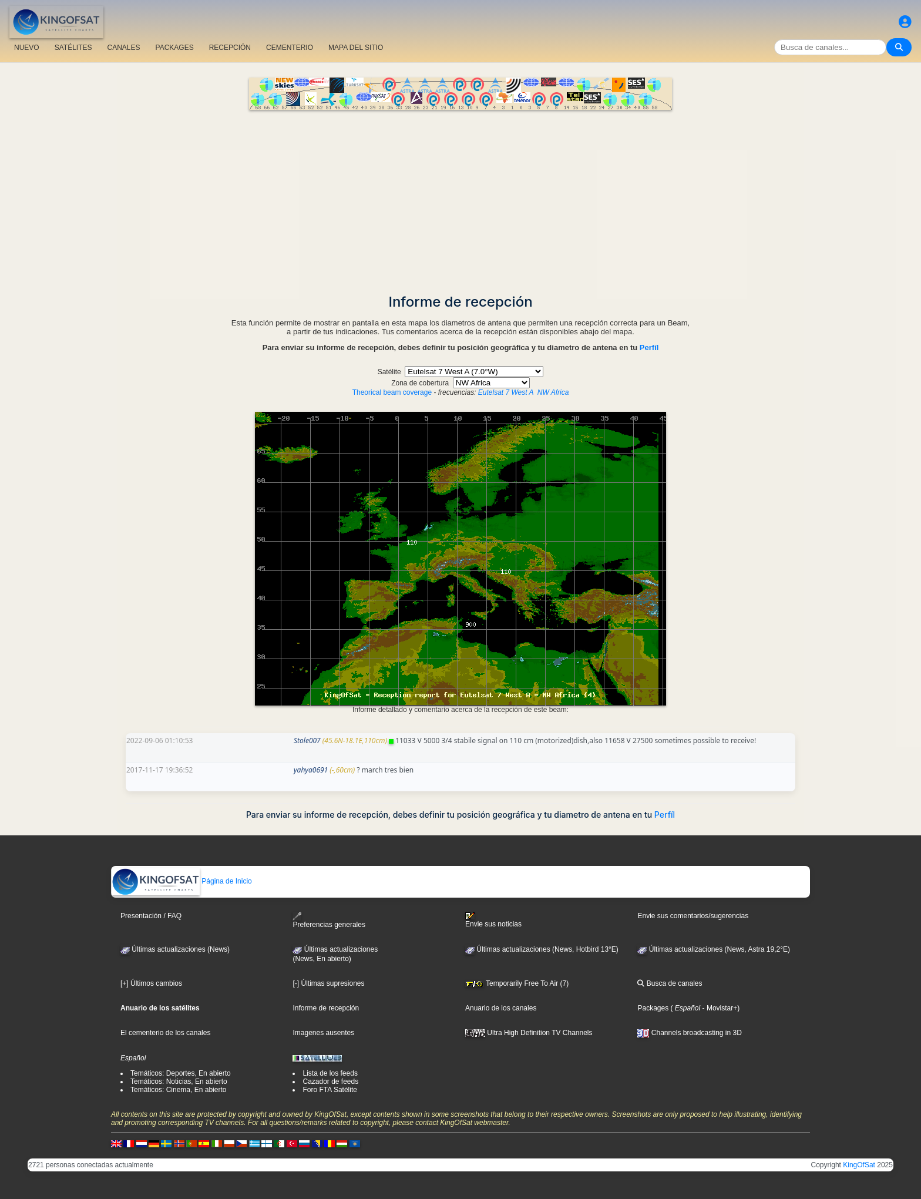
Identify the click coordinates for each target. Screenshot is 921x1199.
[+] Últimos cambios (151, 983)
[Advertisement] (460, 198)
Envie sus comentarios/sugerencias (692, 916)
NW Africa (553, 392)
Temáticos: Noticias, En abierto (178, 1081)
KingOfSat (859, 1165)
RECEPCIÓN (230, 47)
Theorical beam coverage (392, 392)
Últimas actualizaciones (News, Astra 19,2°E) (713, 949)
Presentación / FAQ (150, 916)
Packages (652, 1008)
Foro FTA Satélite (329, 1090)
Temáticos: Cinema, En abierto (178, 1090)
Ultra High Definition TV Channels (529, 1033)
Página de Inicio (182, 881)
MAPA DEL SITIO (355, 47)
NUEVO (26, 47)
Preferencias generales (329, 920)
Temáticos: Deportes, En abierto (180, 1073)
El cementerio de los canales (165, 1033)
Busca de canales (669, 983)
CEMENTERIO (289, 47)
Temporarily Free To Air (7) (517, 983)
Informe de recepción (326, 1008)
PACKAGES (175, 47)
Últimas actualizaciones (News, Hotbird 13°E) (542, 949)
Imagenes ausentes (323, 1033)
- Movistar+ (718, 1008)
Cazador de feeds (330, 1081)
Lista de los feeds (329, 1073)
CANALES (123, 47)
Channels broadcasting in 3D (689, 1033)
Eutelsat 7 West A (505, 392)
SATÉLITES (73, 47)
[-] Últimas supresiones (328, 983)
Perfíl (649, 347)
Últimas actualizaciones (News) (175, 949)
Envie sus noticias (493, 920)
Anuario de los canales (500, 1008)
